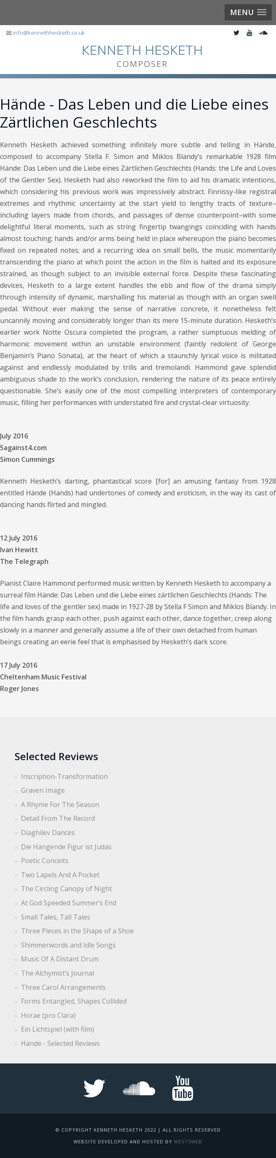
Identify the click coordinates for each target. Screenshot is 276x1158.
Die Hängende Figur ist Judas (66, 846)
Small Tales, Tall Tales (55, 917)
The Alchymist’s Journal (57, 973)
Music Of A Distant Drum (60, 958)
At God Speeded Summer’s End (68, 902)
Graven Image (43, 790)
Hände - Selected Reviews (60, 1043)
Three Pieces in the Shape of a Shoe (77, 930)
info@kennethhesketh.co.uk (49, 32)
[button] (248, 12)
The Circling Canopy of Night (66, 888)
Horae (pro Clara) (48, 1015)
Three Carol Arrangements (63, 987)
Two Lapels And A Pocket (60, 874)
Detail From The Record (58, 818)
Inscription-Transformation (64, 776)
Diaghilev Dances (48, 832)
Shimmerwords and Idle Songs (68, 945)
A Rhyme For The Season (60, 804)
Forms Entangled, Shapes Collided (74, 1001)
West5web (188, 1141)
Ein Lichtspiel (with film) (57, 1029)
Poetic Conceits (45, 860)
